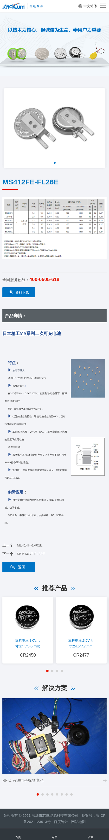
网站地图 (78, 822)
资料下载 (19, 292)
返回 (21, 567)
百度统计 (62, 822)
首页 (18, 834)
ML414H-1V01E (30, 545)
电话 (54, 834)
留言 (91, 834)
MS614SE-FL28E (31, 554)
